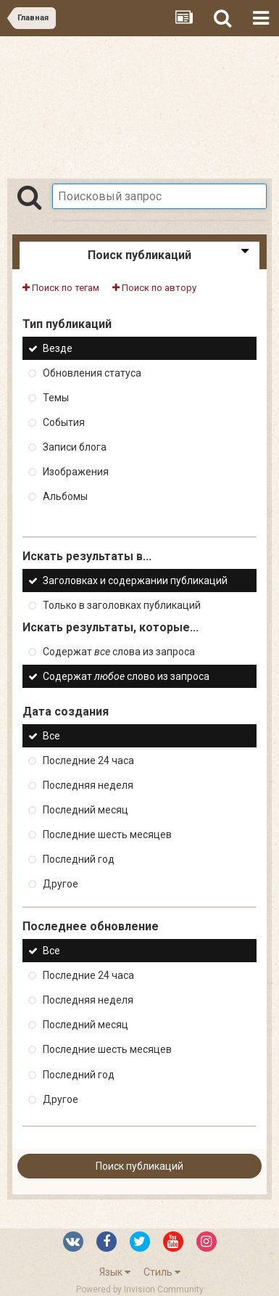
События (64, 422)
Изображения (76, 471)
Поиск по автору (154, 287)
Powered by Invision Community (140, 1289)
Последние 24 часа (88, 760)
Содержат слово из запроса (126, 676)
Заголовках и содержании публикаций (135, 580)
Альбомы (65, 497)
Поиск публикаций (139, 1166)
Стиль (161, 1272)
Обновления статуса (92, 373)
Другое (60, 884)
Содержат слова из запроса (119, 651)
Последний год (78, 859)
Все (51, 736)
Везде (57, 348)
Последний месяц (85, 810)
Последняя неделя (88, 785)
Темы (56, 397)
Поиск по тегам (60, 287)
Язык (114, 1272)
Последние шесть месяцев (107, 834)
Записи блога (75, 447)
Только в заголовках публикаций (122, 605)
